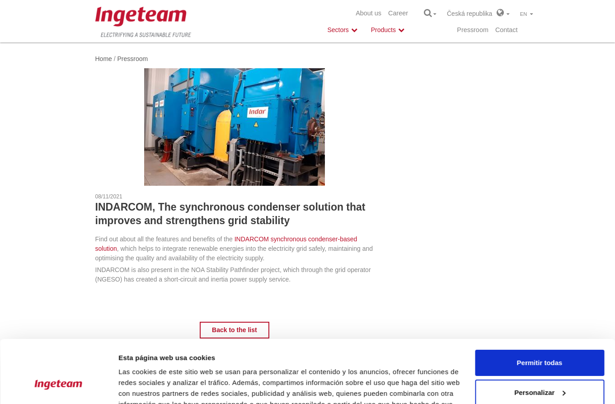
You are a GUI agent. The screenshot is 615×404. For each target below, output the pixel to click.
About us (368, 13)
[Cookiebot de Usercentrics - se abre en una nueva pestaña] (58, 386)
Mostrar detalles (144, 386)
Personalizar (539, 338)
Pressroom (472, 29)
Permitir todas (540, 309)
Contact (506, 29)
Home (103, 58)
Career (398, 13)
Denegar (539, 368)
